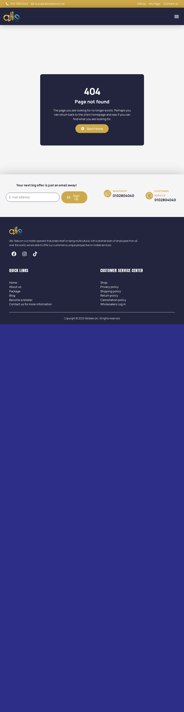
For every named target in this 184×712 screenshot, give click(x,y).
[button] (176, 16)
